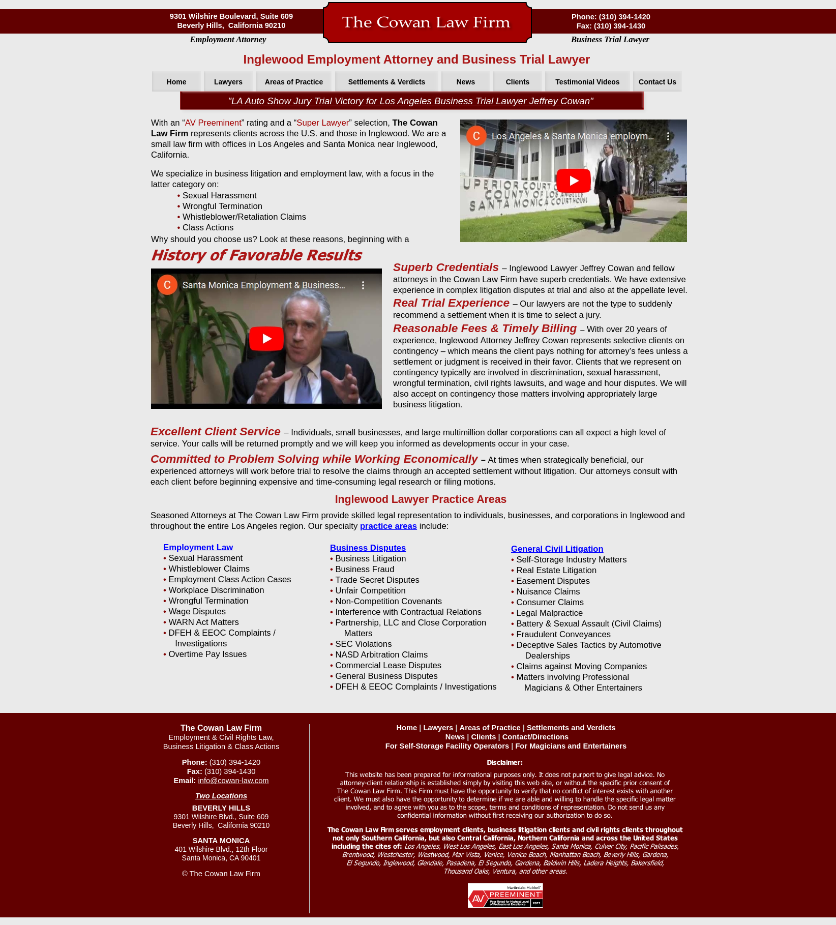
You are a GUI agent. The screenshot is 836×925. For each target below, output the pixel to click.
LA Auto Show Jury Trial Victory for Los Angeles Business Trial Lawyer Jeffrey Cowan (410, 101)
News (455, 737)
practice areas (388, 526)
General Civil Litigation (557, 549)
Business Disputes (368, 548)
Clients (483, 737)
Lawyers (439, 728)
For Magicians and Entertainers (570, 746)
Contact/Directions (535, 737)
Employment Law (198, 547)
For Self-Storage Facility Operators (447, 746)
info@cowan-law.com (233, 781)
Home (406, 728)
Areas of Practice (490, 728)
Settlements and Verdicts (571, 728)
